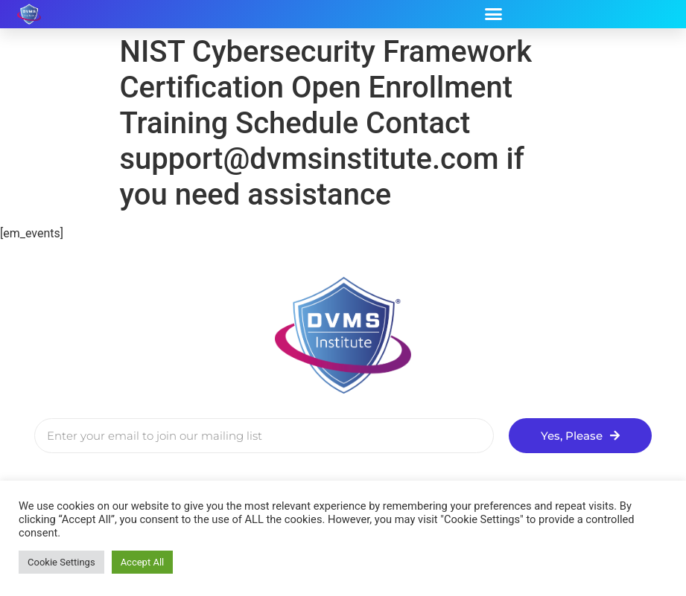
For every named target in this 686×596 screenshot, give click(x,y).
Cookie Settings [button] (61, 562)
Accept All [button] (143, 562)
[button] (493, 14)
